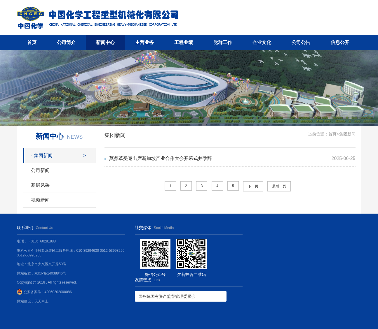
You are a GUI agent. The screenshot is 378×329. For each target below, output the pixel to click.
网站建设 (24, 301)
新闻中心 (105, 42)
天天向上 (41, 301)
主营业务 (144, 42)
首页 (31, 42)
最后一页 (279, 186)
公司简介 (66, 42)
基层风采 (40, 185)
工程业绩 (183, 42)
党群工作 (222, 42)
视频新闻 (40, 200)
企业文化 (261, 42)
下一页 (253, 186)
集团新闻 (42, 155)
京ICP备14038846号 (50, 273)
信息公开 (340, 42)
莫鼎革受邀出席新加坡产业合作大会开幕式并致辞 (160, 158)
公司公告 (301, 42)
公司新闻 (40, 170)
